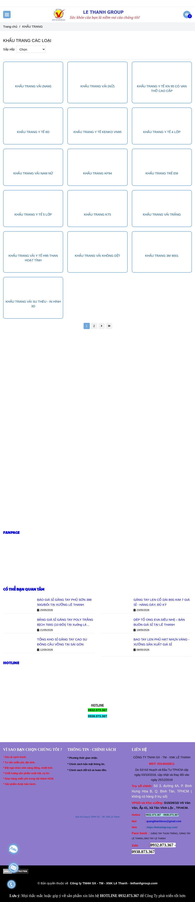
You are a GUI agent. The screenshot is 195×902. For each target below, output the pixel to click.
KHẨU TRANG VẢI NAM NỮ (33, 173)
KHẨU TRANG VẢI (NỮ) (97, 86)
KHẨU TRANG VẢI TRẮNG (162, 214)
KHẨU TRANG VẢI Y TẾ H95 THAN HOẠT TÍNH (33, 258)
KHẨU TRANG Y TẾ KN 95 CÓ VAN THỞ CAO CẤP (162, 88)
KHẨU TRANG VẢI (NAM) (33, 86)
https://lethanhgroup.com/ (162, 827)
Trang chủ (10, 26)
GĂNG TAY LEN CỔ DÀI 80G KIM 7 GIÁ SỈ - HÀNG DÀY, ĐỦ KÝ (161, 602)
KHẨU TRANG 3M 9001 (162, 255)
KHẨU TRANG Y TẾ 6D (33, 132)
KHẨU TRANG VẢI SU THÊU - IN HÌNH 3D (33, 304)
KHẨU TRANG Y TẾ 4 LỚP (161, 132)
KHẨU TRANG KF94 (97, 173)
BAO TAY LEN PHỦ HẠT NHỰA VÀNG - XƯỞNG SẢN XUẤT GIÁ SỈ (161, 642)
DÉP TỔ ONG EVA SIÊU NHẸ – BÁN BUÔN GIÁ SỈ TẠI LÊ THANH (159, 622)
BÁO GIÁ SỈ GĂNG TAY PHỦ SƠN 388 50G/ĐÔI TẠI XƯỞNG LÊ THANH (64, 602)
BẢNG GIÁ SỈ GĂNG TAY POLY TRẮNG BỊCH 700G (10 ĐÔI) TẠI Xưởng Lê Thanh (65, 622)
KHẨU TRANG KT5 (97, 214)
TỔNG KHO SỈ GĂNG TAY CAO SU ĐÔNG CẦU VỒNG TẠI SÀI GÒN (62, 642)
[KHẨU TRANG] (97, 15)
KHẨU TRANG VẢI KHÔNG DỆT (97, 255)
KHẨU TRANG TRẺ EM (162, 173)
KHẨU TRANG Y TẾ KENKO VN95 (97, 132)
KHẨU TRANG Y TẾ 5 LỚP (33, 214)
